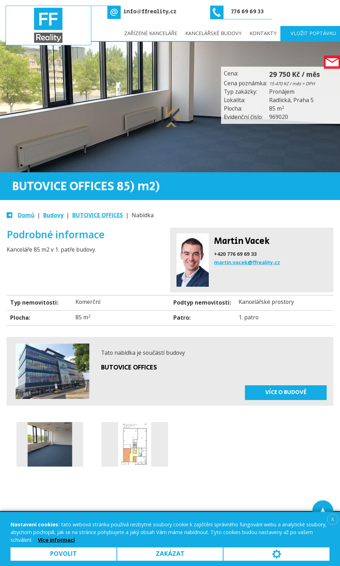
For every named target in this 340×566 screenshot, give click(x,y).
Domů (26, 215)
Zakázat (170, 554)
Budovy (53, 215)
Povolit (63, 554)
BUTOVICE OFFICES (97, 215)
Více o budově (286, 392)
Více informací (56, 540)
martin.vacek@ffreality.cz (247, 262)
